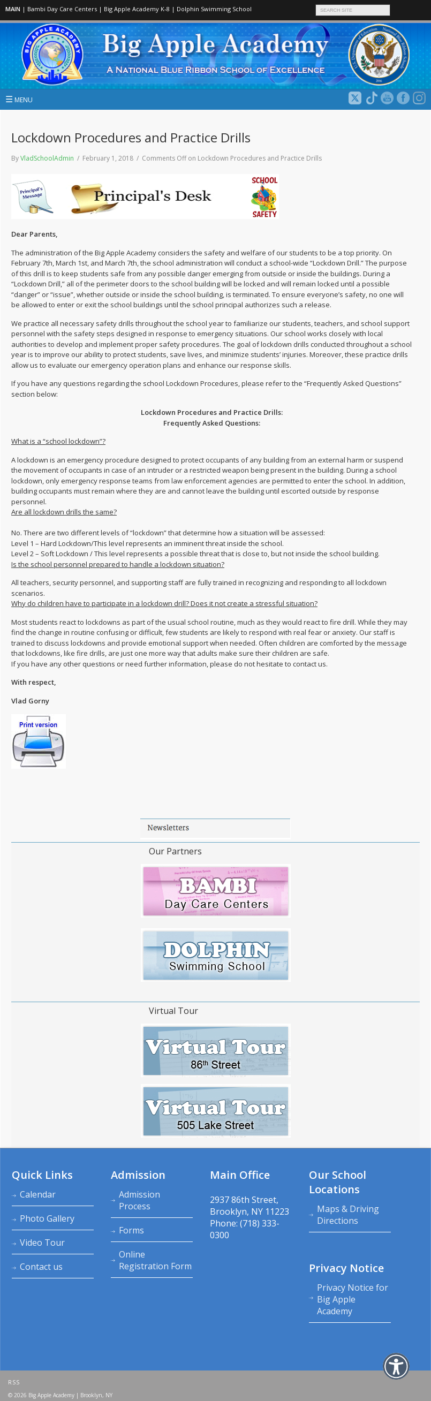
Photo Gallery (47, 1218)
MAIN (12, 9)
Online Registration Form (155, 1260)
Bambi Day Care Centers (62, 9)
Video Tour (42, 1242)
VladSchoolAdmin (47, 158)
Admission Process (139, 1200)
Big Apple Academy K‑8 (137, 9)
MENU (19, 99)
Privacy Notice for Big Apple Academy (352, 1299)
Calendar (38, 1194)
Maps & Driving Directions (348, 1214)
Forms (131, 1230)
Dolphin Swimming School (214, 9)
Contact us (41, 1267)
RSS (14, 1382)
